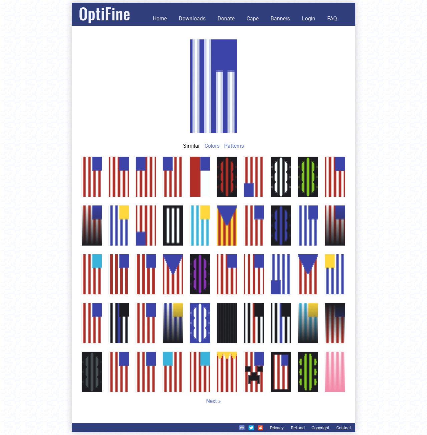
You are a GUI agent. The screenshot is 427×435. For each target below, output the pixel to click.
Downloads (192, 18)
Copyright (320, 427)
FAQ (332, 18)
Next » (213, 401)
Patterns (234, 146)
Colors (212, 146)
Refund (298, 427)
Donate (226, 18)
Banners (280, 18)
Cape (253, 18)
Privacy (277, 427)
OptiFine (104, 13)
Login (308, 18)
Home (160, 18)
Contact (343, 427)
